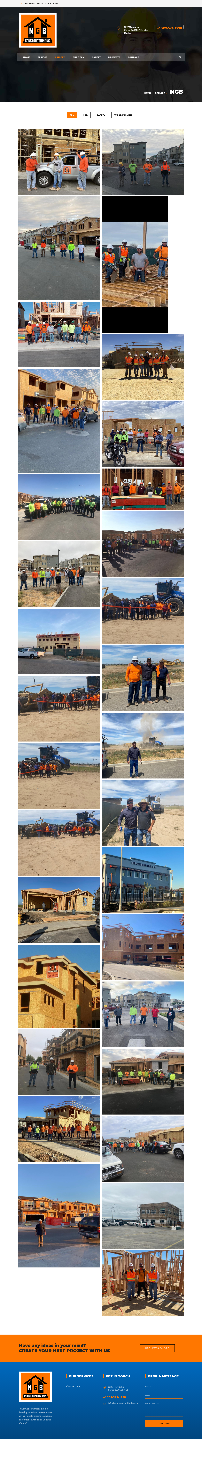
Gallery (160, 93)
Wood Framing (123, 115)
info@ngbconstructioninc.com (123, 1403)
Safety (101, 115)
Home (147, 93)
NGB (85, 115)
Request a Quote (157, 1348)
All (72, 115)
